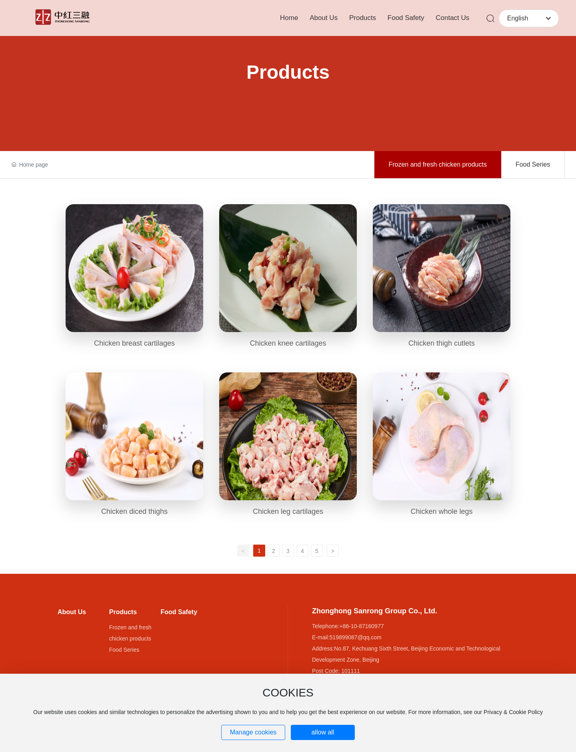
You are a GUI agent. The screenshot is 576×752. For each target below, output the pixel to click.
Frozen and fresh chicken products (437, 164)
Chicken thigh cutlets (441, 343)
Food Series (533, 164)
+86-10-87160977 (362, 626)
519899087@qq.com (356, 637)
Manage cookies (253, 732)
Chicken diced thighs (134, 511)
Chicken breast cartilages (134, 343)
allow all (322, 732)
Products (288, 72)
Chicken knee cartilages (288, 343)
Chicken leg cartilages (288, 511)
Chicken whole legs (441, 511)
